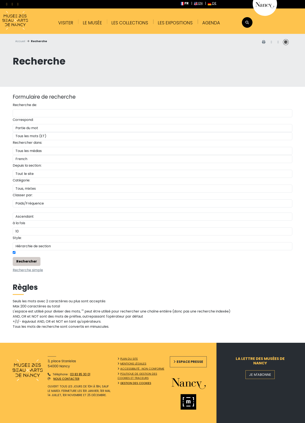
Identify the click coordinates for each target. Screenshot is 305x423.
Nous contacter (66, 379)
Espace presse (190, 361)
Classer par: (23, 195)
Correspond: (23, 119)
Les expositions (175, 23)
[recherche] (247, 22)
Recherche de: (25, 104)
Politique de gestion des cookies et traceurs (137, 376)
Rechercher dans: (27, 142)
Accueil (20, 41)
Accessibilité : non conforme (142, 369)
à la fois (19, 223)
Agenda (211, 23)
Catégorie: (21, 180)
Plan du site (129, 359)
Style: (17, 237)
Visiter (65, 23)
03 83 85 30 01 (80, 374)
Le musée (92, 23)
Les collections (129, 23)
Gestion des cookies (135, 383)
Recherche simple (28, 270)
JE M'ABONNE (260, 374)
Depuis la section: (27, 165)
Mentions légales (133, 364)
